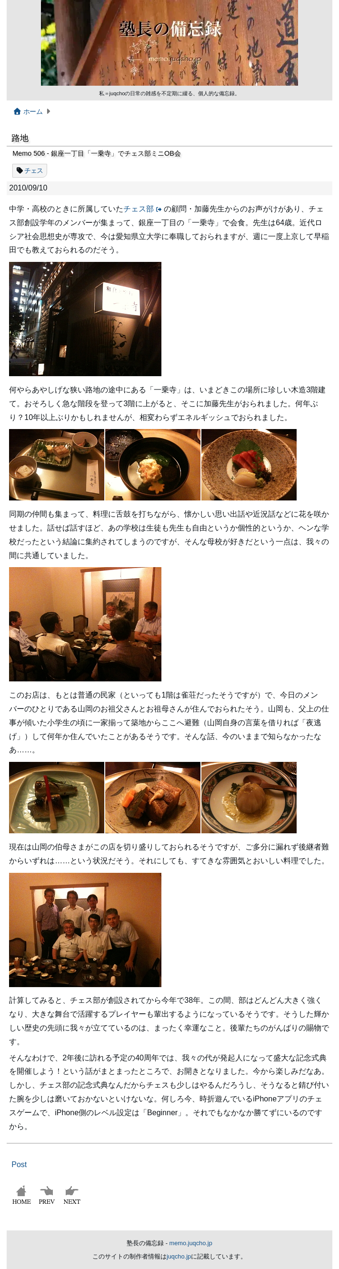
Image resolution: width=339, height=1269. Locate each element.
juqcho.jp (179, 1256)
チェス (33, 170)
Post (19, 1164)
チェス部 (138, 209)
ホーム (27, 111)
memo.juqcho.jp (191, 1243)
